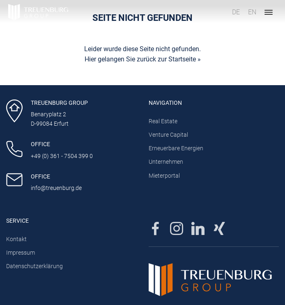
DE (236, 12)
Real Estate (163, 121)
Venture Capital (168, 134)
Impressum (20, 252)
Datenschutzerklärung (34, 266)
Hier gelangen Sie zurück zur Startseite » (143, 59)
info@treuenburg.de (56, 188)
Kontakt (16, 239)
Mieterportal (164, 175)
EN (252, 12)
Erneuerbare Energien (176, 148)
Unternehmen (166, 161)
